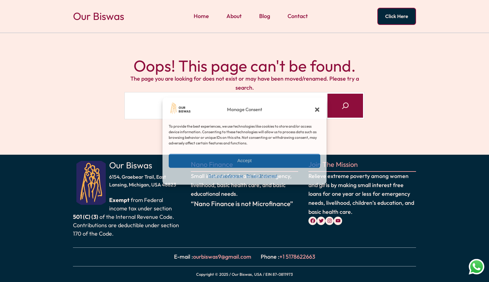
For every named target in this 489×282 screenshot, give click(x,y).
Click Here (396, 16)
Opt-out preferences (225, 175)
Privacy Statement (262, 175)
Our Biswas (98, 16)
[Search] (345, 105)
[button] (317, 110)
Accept (244, 160)
